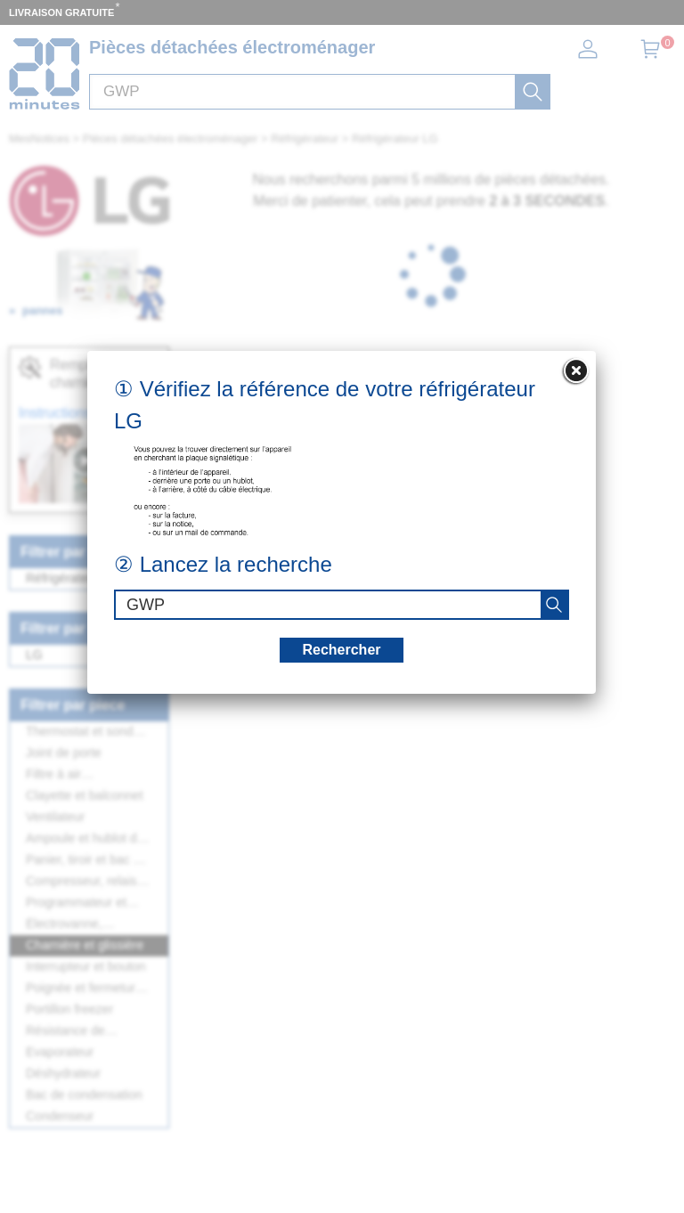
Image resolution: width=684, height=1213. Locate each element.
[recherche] (554, 604)
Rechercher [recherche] (341, 649)
